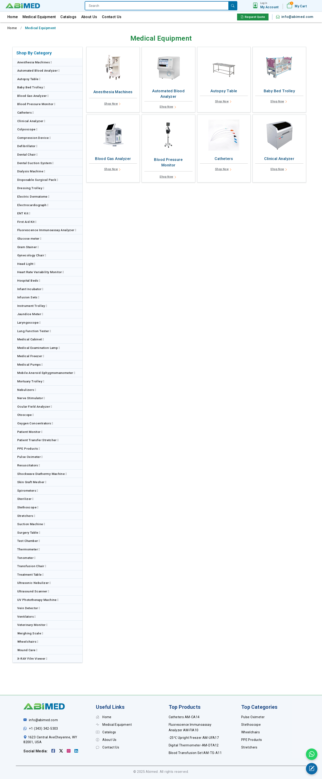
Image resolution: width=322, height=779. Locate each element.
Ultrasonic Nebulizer (34, 583)
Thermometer (28, 549)
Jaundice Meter (30, 314)
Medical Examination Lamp (38, 348)
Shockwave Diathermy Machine (42, 474)
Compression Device (34, 138)
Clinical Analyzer (31, 121)
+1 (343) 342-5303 (43, 729)
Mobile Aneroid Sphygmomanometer (46, 373)
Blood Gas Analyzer (33, 96)
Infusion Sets (28, 297)
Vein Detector (28, 608)
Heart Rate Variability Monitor (40, 272)
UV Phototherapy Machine (38, 600)
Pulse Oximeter (30, 457)
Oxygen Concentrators (35, 423)
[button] (269, 5)
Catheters (25, 112)
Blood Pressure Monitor (36, 104)
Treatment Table (30, 574)
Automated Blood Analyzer (38, 70)
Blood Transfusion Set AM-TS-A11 (195, 753)
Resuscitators (28, 465)
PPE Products (28, 448)
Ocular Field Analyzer (34, 406)
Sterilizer (25, 499)
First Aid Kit (27, 222)
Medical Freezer (30, 356)
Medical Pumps (30, 364)
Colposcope (27, 129)
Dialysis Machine (31, 171)
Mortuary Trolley (30, 381)
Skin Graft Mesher (32, 482)
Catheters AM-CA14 (184, 717)
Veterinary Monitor (32, 625)
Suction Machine (31, 524)
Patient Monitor (30, 432)
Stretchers (26, 516)
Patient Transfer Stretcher (38, 440)
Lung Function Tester (34, 331)
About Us (89, 17)
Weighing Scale (30, 633)
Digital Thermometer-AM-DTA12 (194, 745)
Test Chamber (28, 541)
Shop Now (112, 104)
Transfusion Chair (31, 566)
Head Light (26, 264)
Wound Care (27, 650)
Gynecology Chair (31, 255)
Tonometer (26, 558)
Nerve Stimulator (31, 398)
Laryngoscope (29, 322)
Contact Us (112, 17)
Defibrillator (27, 146)
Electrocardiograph (33, 205)
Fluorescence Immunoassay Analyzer (46, 230)
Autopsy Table (29, 79)
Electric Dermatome (33, 196)
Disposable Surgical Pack (37, 180)
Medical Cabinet (30, 339)
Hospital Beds (28, 280)
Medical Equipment (39, 17)
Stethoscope (28, 507)
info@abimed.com (297, 17)
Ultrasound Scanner (33, 591)
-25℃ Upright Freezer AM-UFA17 (194, 738)
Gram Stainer (28, 247)
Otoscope (25, 415)
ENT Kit (24, 213)
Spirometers (27, 490)
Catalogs (68, 17)
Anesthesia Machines (34, 62)
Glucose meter (29, 238)
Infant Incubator (30, 289)
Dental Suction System (35, 163)
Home (12, 17)
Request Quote (253, 17)
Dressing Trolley (30, 188)
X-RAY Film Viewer (32, 658)
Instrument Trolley (32, 306)
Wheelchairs (27, 641)
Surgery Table (28, 532)
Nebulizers (26, 390)
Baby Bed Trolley (31, 87)
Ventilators (26, 616)
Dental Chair (27, 154)
